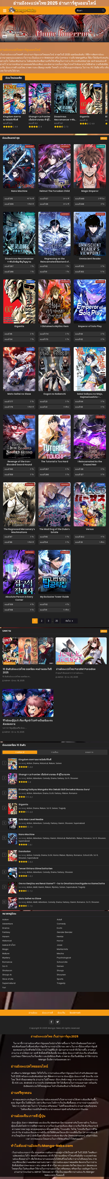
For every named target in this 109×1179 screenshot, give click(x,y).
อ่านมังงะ (33, 1012)
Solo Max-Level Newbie (31, 819)
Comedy (46, 778)
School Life (88, 855)
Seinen (59, 763)
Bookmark (75, 1012)
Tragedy (62, 808)
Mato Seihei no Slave (19, 393)
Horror (56, 855)
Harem (61, 823)
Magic (5, 949)
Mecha (60, 953)
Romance (73, 793)
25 (56, 620)
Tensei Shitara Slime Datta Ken (35, 868)
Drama (36, 763)
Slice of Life (7, 979)
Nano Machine (19, 191)
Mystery (69, 855)
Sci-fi (67, 778)
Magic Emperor (89, 191)
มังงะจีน (61, 1012)
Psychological (64, 957)
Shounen (74, 778)
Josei (59, 945)
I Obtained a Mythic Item (55, 326)
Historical (44, 763)
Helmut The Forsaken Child (54, 191)
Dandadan (25, 851)
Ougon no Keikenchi (54, 393)
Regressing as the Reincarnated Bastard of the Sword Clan (54, 261)
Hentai (60, 936)
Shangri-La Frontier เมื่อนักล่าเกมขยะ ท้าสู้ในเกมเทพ (44, 774)
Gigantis (19, 326)
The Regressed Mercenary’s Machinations (19, 531)
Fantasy (60, 778)
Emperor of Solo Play (90, 326)
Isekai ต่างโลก (8, 945)
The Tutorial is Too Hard (54, 461)
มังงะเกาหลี (47, 1012)
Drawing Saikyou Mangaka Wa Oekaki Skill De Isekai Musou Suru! (54, 789)
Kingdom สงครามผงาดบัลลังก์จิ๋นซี (35, 759)
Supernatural (79, 823)
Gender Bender (64, 932)
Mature (52, 763)
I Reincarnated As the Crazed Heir (90, 463)
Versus (90, 529)
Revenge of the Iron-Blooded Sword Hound (19, 463)
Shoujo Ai (7, 974)
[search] (103, 10)
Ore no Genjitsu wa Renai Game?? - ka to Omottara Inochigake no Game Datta (62, 883)
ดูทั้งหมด (103, 138)
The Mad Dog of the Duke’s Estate (54, 531)
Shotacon (7, 970)
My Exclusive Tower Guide (54, 596)
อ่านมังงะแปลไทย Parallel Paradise (76, 669)
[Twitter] (57, 1022)
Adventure (37, 778)
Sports (60, 979)
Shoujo (60, 970)
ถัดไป (69, 620)
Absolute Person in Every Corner (19, 598)
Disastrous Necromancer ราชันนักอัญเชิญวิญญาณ (19, 260)
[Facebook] (51, 1022)
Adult (35, 887)
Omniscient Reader (90, 258)
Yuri (4, 987)
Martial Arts (71, 838)
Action (29, 763)
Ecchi (51, 793)
